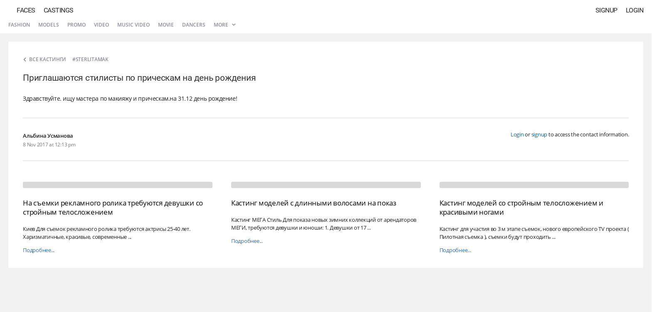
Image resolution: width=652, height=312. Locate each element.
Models (48, 24)
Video (101, 24)
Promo (76, 24)
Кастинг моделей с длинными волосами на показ (313, 203)
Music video (133, 24)
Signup (606, 10)
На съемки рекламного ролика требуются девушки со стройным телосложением (113, 207)
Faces (26, 10)
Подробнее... (38, 250)
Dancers (193, 24)
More (224, 24)
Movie (166, 24)
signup (539, 134)
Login (635, 10)
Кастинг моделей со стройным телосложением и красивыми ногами (521, 207)
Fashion (19, 24)
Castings (59, 10)
